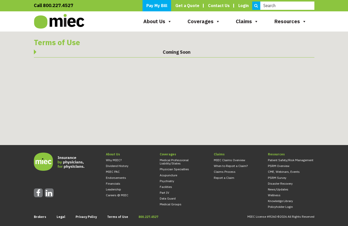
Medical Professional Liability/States (174, 161)
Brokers (40, 217)
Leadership (113, 189)
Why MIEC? (114, 160)
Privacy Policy (86, 217)
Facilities (166, 187)
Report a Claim (224, 178)
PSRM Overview (278, 166)
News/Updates (278, 189)
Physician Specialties (174, 169)
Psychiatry (167, 181)
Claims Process (225, 172)
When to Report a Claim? (231, 166)
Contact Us (219, 5)
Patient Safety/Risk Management (290, 160)
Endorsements (116, 178)
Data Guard (168, 198)
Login (243, 5)
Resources (290, 21)
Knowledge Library (280, 201)
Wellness (274, 195)
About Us (157, 21)
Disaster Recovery (280, 183)
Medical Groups (170, 204)
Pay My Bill (156, 5)
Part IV (164, 192)
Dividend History (117, 166)
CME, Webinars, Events (284, 172)
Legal (61, 217)
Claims (247, 21)
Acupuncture (168, 175)
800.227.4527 (148, 217)
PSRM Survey (277, 178)
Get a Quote (187, 5)
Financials (113, 183)
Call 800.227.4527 (53, 5)
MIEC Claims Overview (229, 160)
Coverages (204, 21)
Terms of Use (117, 217)
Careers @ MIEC (117, 195)
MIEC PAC (113, 172)
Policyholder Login (280, 207)
